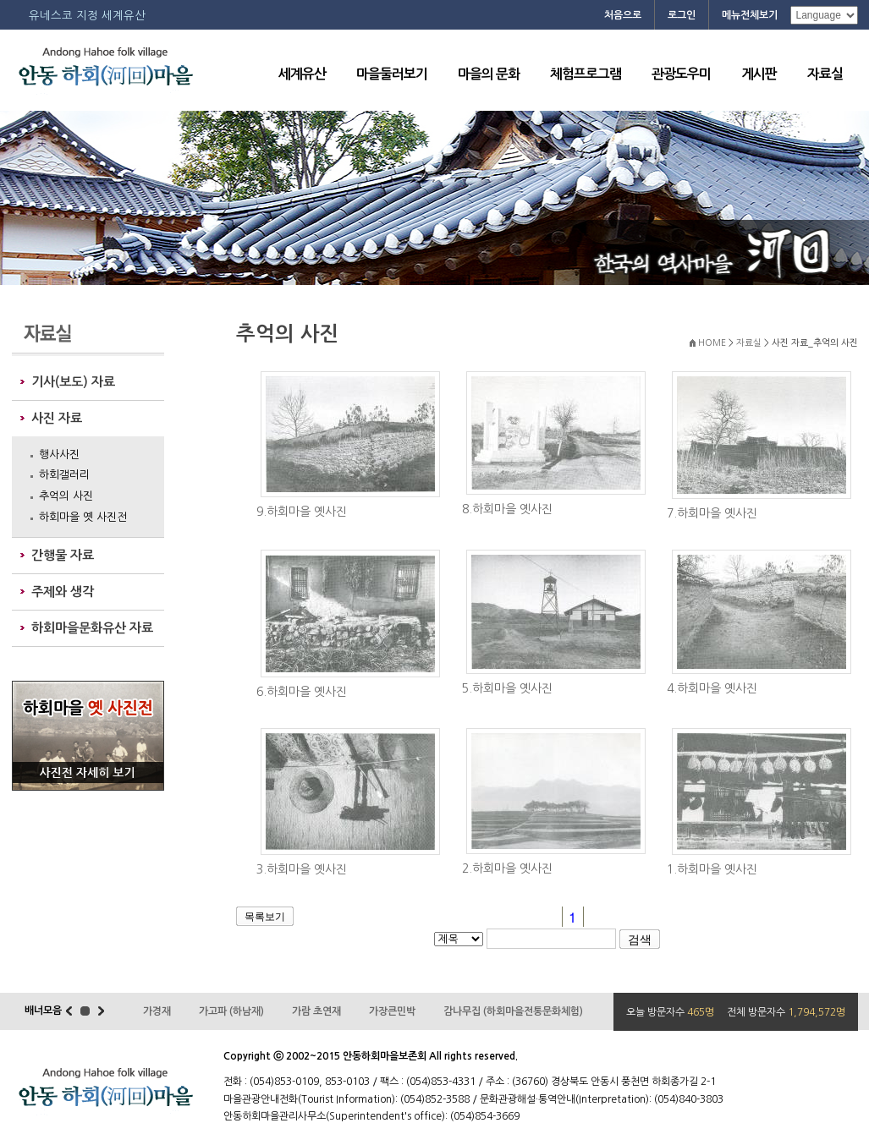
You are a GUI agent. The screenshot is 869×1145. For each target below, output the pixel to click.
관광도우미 (681, 74)
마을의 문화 (489, 74)
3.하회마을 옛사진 (301, 869)
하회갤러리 (64, 474)
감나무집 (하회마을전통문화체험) (513, 1011)
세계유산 (302, 74)
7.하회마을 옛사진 (712, 513)
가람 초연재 (316, 1011)
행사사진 (59, 454)
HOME (712, 343)
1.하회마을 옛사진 (712, 869)
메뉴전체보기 (750, 15)
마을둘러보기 (391, 74)
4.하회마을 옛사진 (712, 688)
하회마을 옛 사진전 (83, 517)
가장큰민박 (392, 1011)
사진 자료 (56, 418)
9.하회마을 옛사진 (301, 512)
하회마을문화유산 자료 (92, 628)
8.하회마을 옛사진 (507, 509)
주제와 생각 (62, 591)
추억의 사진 (66, 495)
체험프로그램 (585, 74)
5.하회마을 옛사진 (507, 688)
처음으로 (622, 15)
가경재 (157, 1011)
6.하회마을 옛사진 (301, 692)
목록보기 (265, 917)
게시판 (759, 74)
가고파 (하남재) (231, 1011)
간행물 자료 (62, 555)
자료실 (825, 74)
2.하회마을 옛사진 (507, 868)
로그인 (682, 15)
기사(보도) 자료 (73, 381)
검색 (640, 939)
